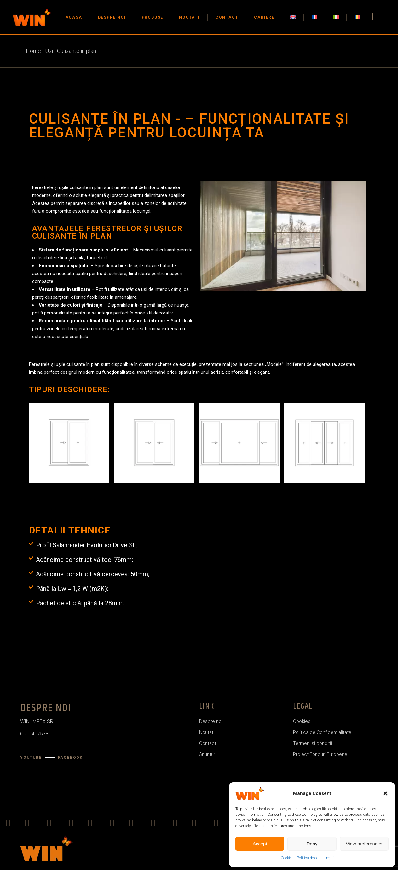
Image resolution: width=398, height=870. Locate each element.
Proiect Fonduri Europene (320, 754)
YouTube (31, 757)
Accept (260, 843)
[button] (385, 793)
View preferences (364, 843)
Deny (311, 843)
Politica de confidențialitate (318, 858)
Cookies (287, 858)
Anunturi (207, 754)
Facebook (70, 757)
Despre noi (210, 721)
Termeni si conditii (312, 743)
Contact (207, 743)
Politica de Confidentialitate (322, 732)
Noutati (206, 732)
